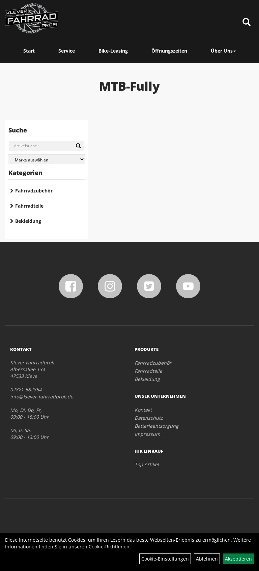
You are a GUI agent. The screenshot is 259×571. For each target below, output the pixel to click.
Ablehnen (207, 558)
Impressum (147, 434)
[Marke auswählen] (46, 159)
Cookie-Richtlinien (109, 546)
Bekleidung (28, 221)
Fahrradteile (29, 206)
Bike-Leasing (113, 51)
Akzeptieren (238, 558)
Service (66, 51)
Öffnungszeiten (169, 51)
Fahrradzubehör (34, 190)
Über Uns (223, 51)
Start (29, 51)
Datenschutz (149, 418)
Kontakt (143, 410)
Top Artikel (147, 464)
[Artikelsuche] (246, 22)
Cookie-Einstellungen (165, 558)
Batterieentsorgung (156, 426)
